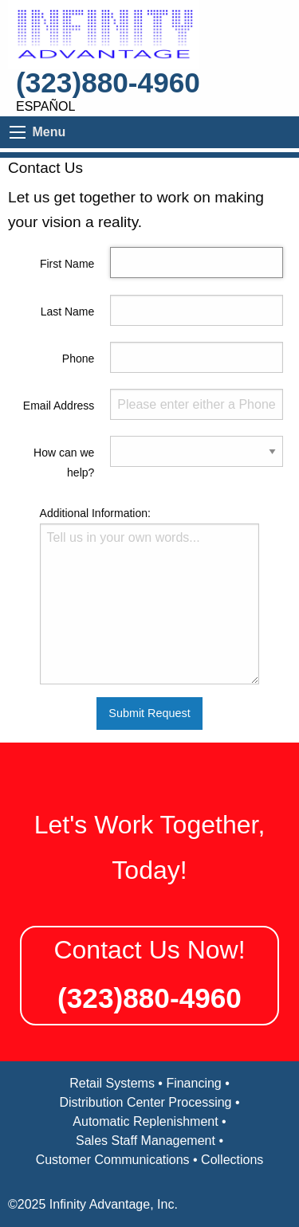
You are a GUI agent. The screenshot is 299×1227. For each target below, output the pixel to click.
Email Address (58, 405)
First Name (67, 263)
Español (45, 106)
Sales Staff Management (145, 1140)
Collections (232, 1159)
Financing (193, 1083)
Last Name (68, 311)
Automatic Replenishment (145, 1121)
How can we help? (63, 462)
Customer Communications (113, 1159)
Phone (78, 358)
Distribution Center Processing (145, 1102)
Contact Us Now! (149, 949)
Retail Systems (112, 1083)
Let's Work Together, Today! (150, 847)
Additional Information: (95, 513)
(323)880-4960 (108, 82)
